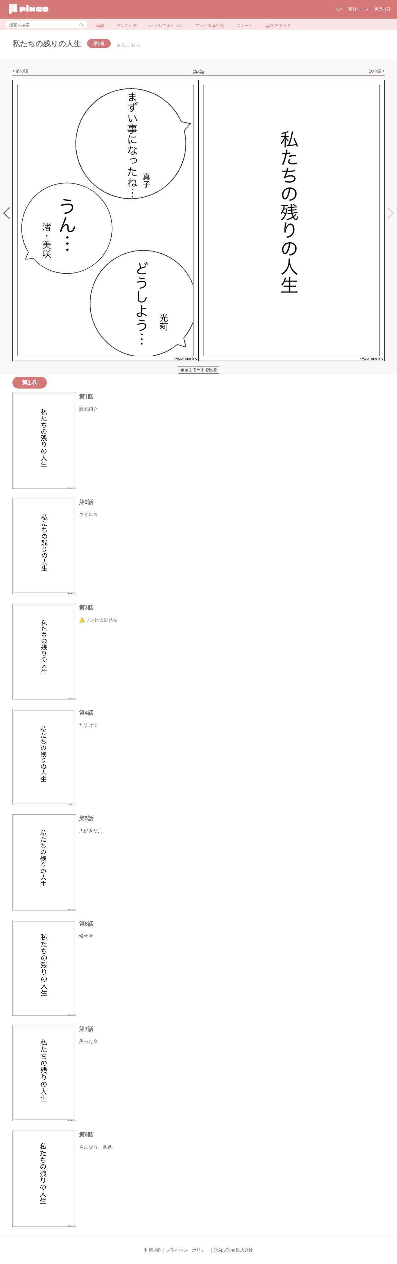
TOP (338, 9)
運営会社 (383, 9)
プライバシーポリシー (187, 1250)
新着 (100, 25)
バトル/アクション (166, 25)
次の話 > (377, 71)
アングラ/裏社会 (210, 25)
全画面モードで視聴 (199, 369)
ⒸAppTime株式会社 (233, 1250)
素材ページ (358, 9)
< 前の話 (20, 71)
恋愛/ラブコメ (278, 25)
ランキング (127, 25)
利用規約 (153, 1250)
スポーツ (245, 25)
